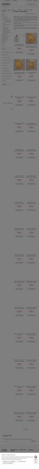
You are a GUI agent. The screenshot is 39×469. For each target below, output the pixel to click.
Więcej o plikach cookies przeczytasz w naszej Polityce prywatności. (12, 459)
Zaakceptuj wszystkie (8, 463)
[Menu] (37, 455)
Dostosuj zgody (21, 461)
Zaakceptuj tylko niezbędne (9, 461)
